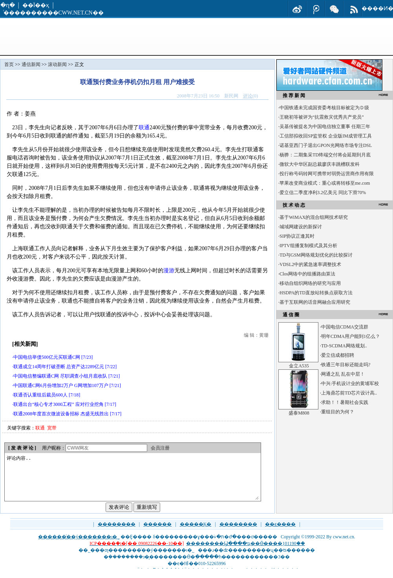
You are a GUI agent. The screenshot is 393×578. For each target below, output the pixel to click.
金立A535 (299, 366)
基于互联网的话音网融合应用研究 (315, 302)
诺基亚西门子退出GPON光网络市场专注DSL (326, 145)
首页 (9, 64)
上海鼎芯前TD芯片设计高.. (349, 393)
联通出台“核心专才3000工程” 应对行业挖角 (58, 404)
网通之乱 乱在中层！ (343, 374)
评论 (247, 96)
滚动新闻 (57, 64)
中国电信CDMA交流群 (344, 327)
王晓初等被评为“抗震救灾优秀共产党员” (322, 117)
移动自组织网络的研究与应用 (310, 283)
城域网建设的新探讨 (301, 226)
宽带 (52, 428)
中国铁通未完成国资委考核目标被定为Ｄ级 (324, 107)
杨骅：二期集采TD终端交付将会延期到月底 (325, 155)
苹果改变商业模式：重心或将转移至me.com (325, 183)
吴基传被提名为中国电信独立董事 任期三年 (325, 126)
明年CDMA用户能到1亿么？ (350, 336)
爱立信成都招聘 (337, 355)
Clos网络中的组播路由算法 (307, 274)
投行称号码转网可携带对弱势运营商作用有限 (327, 173)
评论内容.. (132, 481)
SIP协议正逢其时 (297, 236)
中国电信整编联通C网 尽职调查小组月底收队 (60, 376)
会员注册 (160, 448)
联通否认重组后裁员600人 (40, 395)
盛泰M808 (299, 413)
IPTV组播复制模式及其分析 (308, 245)
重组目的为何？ (337, 412)
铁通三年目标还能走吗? (345, 364)
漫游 (168, 270)
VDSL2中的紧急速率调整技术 (310, 264)
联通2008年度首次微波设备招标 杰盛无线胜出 (61, 414)
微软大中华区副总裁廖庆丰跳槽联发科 (320, 164)
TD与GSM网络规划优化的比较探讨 (316, 255)
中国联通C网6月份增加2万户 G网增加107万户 (60, 385)
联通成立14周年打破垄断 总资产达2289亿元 (58, 366)
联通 (144, 127)
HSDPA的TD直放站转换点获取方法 (316, 292)
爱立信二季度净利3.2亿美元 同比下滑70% (323, 192)
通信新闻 (31, 64)
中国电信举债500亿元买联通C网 (46, 357)
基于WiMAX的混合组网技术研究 (314, 217)
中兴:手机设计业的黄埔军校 (350, 383)
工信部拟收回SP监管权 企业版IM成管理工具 (326, 136)
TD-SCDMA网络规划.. (344, 346)
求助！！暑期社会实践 (344, 402)
